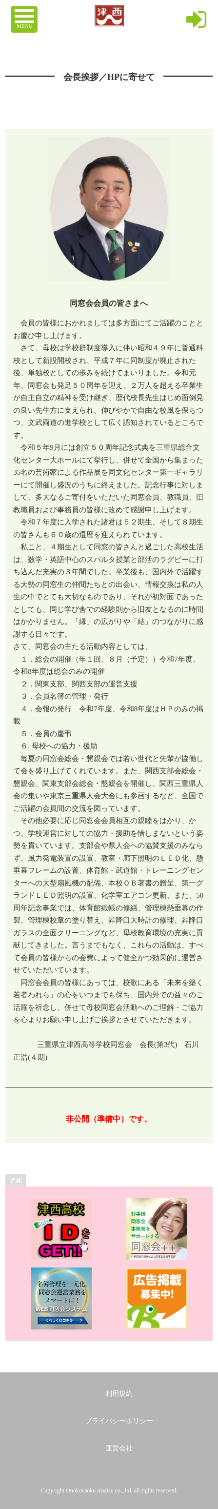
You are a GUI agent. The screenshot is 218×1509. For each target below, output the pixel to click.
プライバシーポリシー (119, 1421)
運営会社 (119, 1448)
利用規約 (119, 1393)
